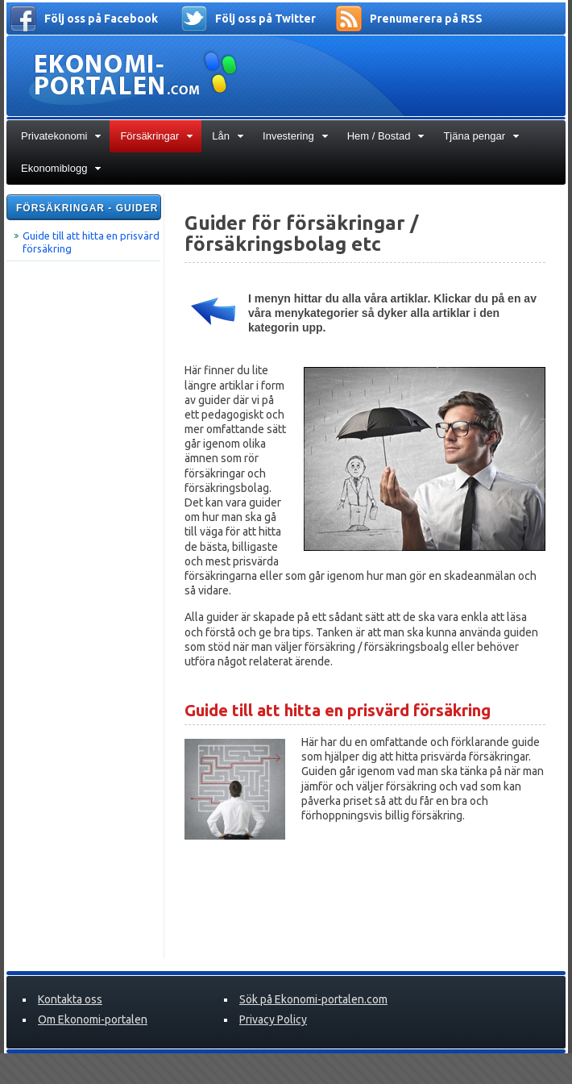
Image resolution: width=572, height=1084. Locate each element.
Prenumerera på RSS (426, 18)
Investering (296, 136)
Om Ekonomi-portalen (92, 1019)
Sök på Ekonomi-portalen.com (313, 999)
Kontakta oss (70, 999)
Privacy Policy (273, 1019)
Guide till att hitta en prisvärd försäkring (91, 242)
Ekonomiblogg (61, 168)
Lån (228, 136)
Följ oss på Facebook (101, 18)
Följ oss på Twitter (265, 18)
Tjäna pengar (481, 136)
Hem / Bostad (386, 136)
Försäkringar (156, 136)
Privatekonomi (61, 136)
